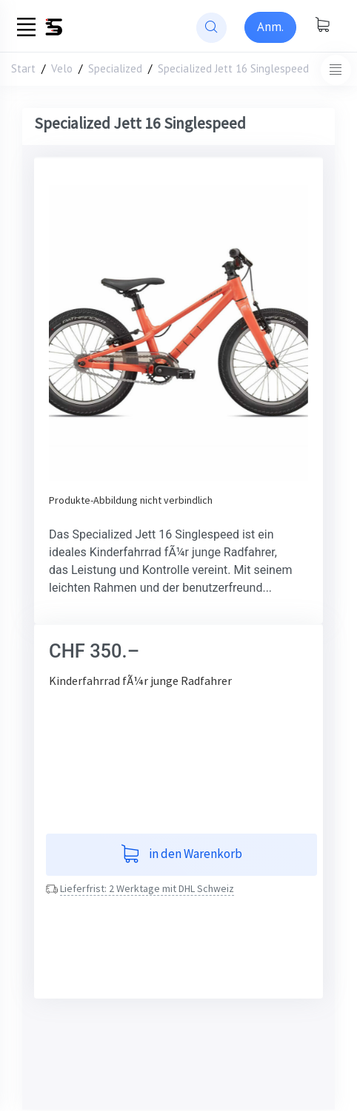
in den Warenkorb (181, 855)
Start (23, 68)
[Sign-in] (270, 27)
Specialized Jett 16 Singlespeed (233, 68)
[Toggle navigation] (336, 70)
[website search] (211, 28)
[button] (68, 333)
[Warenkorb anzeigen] (322, 26)
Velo (62, 68)
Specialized (115, 68)
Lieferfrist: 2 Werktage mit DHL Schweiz (147, 888)
